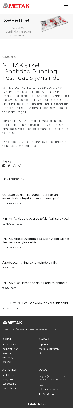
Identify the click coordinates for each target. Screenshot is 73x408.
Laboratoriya (9, 383)
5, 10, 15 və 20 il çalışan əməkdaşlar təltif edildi (35, 303)
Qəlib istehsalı (10, 388)
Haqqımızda (9, 344)
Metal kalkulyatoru (49, 348)
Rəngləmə (8, 379)
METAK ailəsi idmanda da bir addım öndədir (34, 283)
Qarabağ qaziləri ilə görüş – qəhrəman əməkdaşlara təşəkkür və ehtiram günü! (31, 196)
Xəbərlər (6, 361)
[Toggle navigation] (66, 5)
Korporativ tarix (10, 348)
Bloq (41, 353)
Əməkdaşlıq (8, 357)
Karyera (6, 353)
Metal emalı (9, 375)
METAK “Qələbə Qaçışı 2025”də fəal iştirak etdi (36, 218)
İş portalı (43, 344)
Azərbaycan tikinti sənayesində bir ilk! (29, 262)
